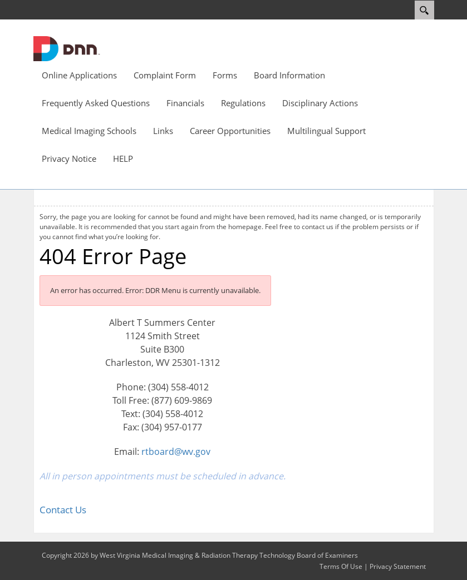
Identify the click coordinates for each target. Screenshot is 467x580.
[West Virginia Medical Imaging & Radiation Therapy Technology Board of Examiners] (66, 48)
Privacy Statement (398, 566)
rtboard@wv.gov (175, 451)
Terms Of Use (340, 566)
